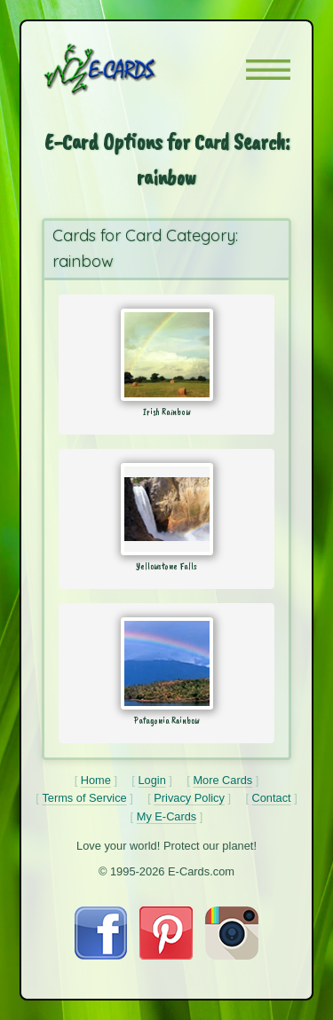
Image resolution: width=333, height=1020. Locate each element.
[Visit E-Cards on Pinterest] (166, 955)
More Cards (222, 780)
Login (151, 780)
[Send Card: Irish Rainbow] (167, 355)
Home (96, 780)
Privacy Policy (189, 797)
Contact (271, 797)
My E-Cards (167, 816)
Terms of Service (84, 797)
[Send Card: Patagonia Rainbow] (167, 663)
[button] (268, 69)
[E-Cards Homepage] (131, 69)
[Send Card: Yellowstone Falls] (167, 509)
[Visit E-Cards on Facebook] (101, 955)
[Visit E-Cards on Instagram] (231, 955)
